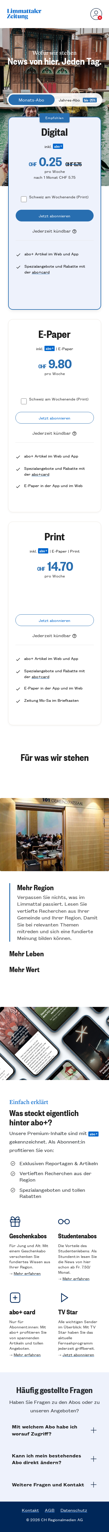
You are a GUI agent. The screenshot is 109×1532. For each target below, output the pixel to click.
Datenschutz (73, 1510)
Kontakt (30, 1510)
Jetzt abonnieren (78, 1354)
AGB (50, 1510)
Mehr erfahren (27, 1273)
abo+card (41, 272)
